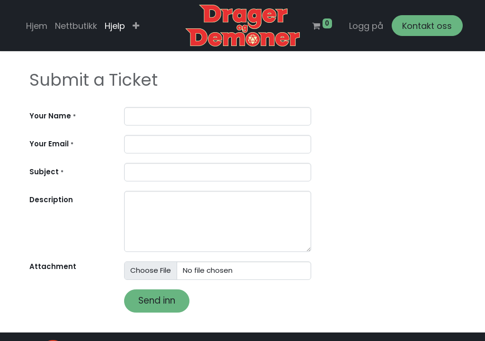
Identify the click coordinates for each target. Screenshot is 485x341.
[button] (136, 26)
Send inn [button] (156, 300)
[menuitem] (36, 26)
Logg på (366, 26)
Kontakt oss (427, 26)
